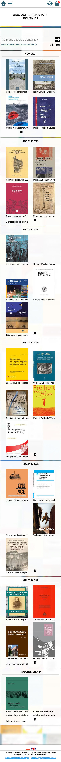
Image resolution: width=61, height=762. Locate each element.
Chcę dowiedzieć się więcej (17, 757)
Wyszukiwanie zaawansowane (15, 44)
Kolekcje (33, 44)
